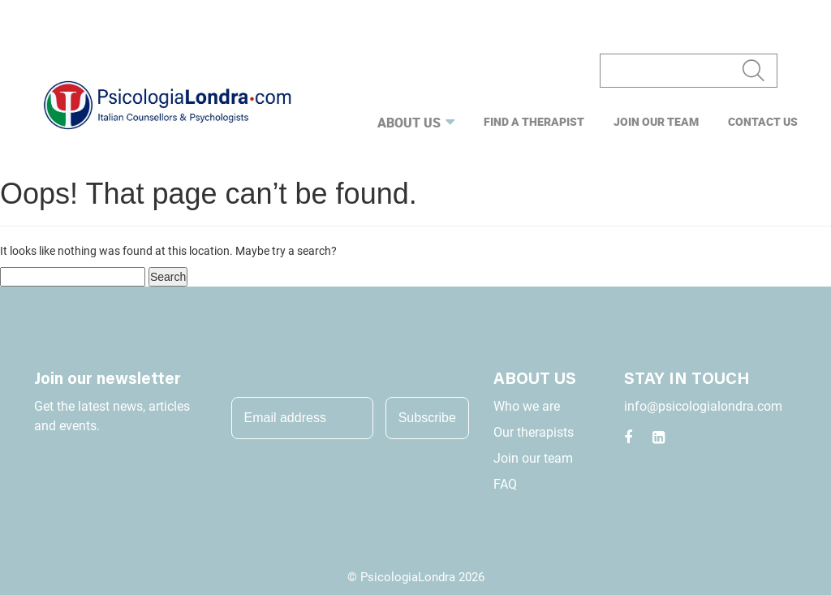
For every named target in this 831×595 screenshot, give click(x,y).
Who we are (526, 406)
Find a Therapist (534, 121)
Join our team (656, 121)
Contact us (763, 121)
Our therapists (533, 432)
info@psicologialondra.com (703, 406)
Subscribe (427, 418)
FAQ (505, 484)
